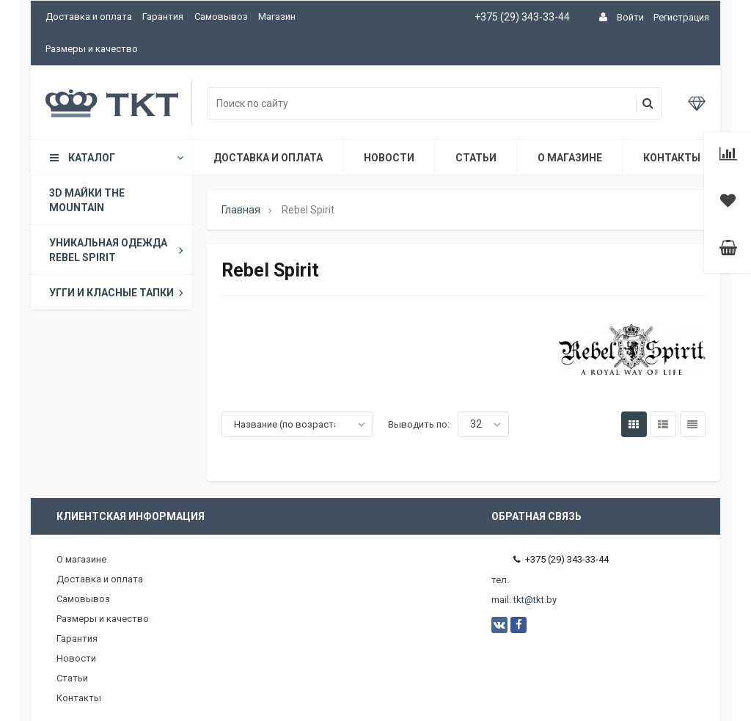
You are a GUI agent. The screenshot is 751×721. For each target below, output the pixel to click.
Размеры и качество (91, 48)
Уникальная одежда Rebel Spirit (119, 250)
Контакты (671, 158)
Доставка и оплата (88, 16)
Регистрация (681, 17)
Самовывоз (221, 16)
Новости (389, 158)
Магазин (277, 16)
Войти (630, 17)
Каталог (115, 158)
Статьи (476, 158)
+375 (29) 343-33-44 (522, 17)
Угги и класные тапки (119, 292)
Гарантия (162, 16)
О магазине (570, 158)
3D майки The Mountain (87, 200)
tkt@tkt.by (535, 599)
